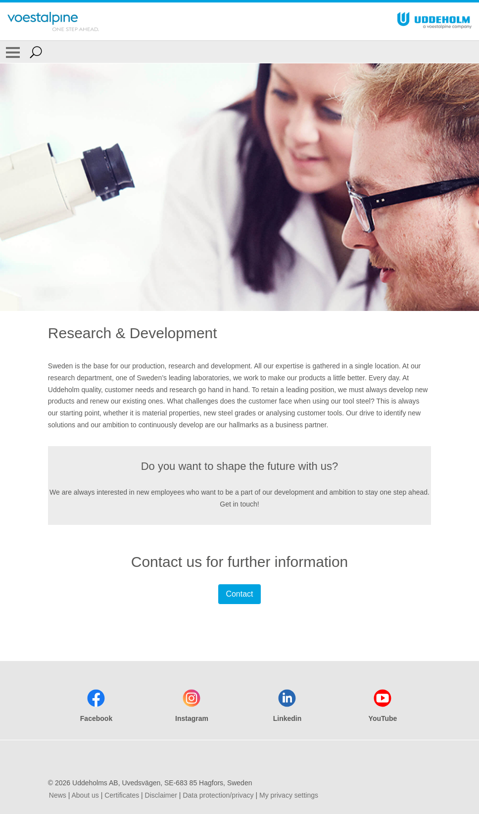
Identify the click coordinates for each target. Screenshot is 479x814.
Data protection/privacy (218, 795)
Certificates (121, 795)
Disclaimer (161, 795)
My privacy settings (288, 795)
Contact (239, 594)
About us (84, 795)
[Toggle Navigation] (13, 52)
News (57, 795)
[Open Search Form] (36, 52)
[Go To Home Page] (53, 21)
